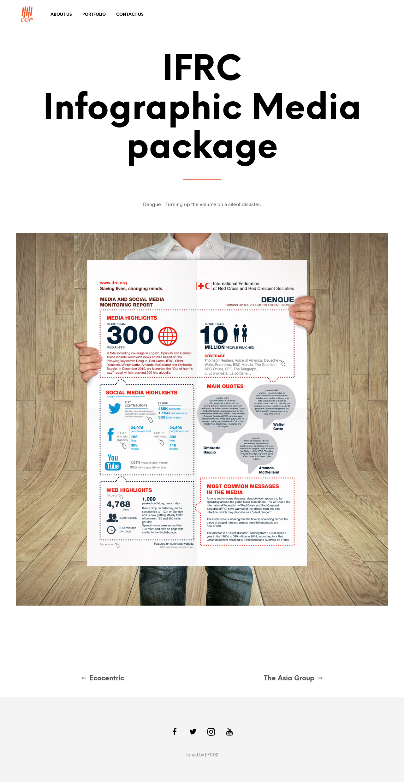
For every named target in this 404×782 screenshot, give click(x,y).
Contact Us (130, 15)
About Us (61, 15)
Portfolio (94, 15)
